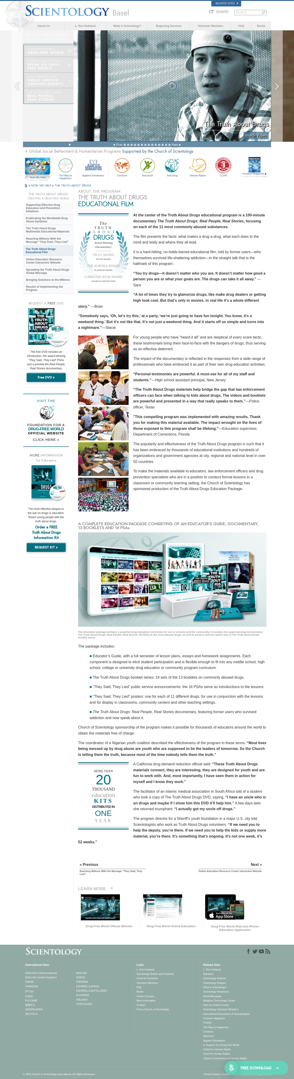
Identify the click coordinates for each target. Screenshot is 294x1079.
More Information (145, 1000)
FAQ (241, 26)
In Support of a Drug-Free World (221, 1045)
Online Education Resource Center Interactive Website (44, 261)
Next (175, 144)
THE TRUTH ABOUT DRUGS (73, 185)
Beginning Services (168, 26)
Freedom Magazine (255, 175)
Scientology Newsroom (216, 991)
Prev (119, 144)
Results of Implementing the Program (44, 288)
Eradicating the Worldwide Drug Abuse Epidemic (47, 220)
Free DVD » (46, 377)
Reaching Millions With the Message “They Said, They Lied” (47, 240)
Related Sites (227, 3)
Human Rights (197, 167)
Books (261, 26)
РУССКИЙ (31, 1000)
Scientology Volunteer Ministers (220, 1009)
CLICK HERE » (46, 440)
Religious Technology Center (219, 1000)
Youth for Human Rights (216, 1053)
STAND (207, 1022)
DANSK (29, 981)
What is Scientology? (127, 26)
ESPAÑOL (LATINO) (87, 986)
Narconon (147, 167)
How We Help (37, 177)
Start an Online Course (216, 1005)
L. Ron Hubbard (85, 26)
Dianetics (208, 974)
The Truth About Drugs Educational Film (41, 250)
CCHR (223, 167)
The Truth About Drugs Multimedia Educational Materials (47, 230)
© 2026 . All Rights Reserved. (59, 1074)
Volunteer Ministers (210, 26)
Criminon (122, 167)
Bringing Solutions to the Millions (48, 279)
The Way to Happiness (65, 168)
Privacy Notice (212, 1074)
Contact (140, 1005)
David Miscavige (212, 996)
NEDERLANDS (33, 1009)
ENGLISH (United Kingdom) (41, 977)
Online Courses (145, 996)
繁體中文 (30, 1005)
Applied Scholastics (93, 167)
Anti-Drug (172, 167)
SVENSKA (82, 981)
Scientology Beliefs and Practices (155, 974)
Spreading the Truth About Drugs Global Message (47, 271)
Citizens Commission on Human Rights (225, 1058)
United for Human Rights (217, 1049)
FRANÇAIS (31, 986)
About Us (44, 26)
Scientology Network (214, 978)
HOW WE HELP (41, 185)
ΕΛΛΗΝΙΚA (82, 995)
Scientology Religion (214, 982)
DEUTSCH (31, 1014)
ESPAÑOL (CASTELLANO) (91, 990)
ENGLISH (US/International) (41, 973)
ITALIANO (82, 999)
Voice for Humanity (147, 978)
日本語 (29, 996)
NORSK (80, 977)
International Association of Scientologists (226, 1014)
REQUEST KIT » (46, 547)
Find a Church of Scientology (152, 1009)
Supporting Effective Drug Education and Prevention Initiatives (43, 208)
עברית (29, 991)
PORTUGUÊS (84, 1004)
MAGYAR (81, 973)
